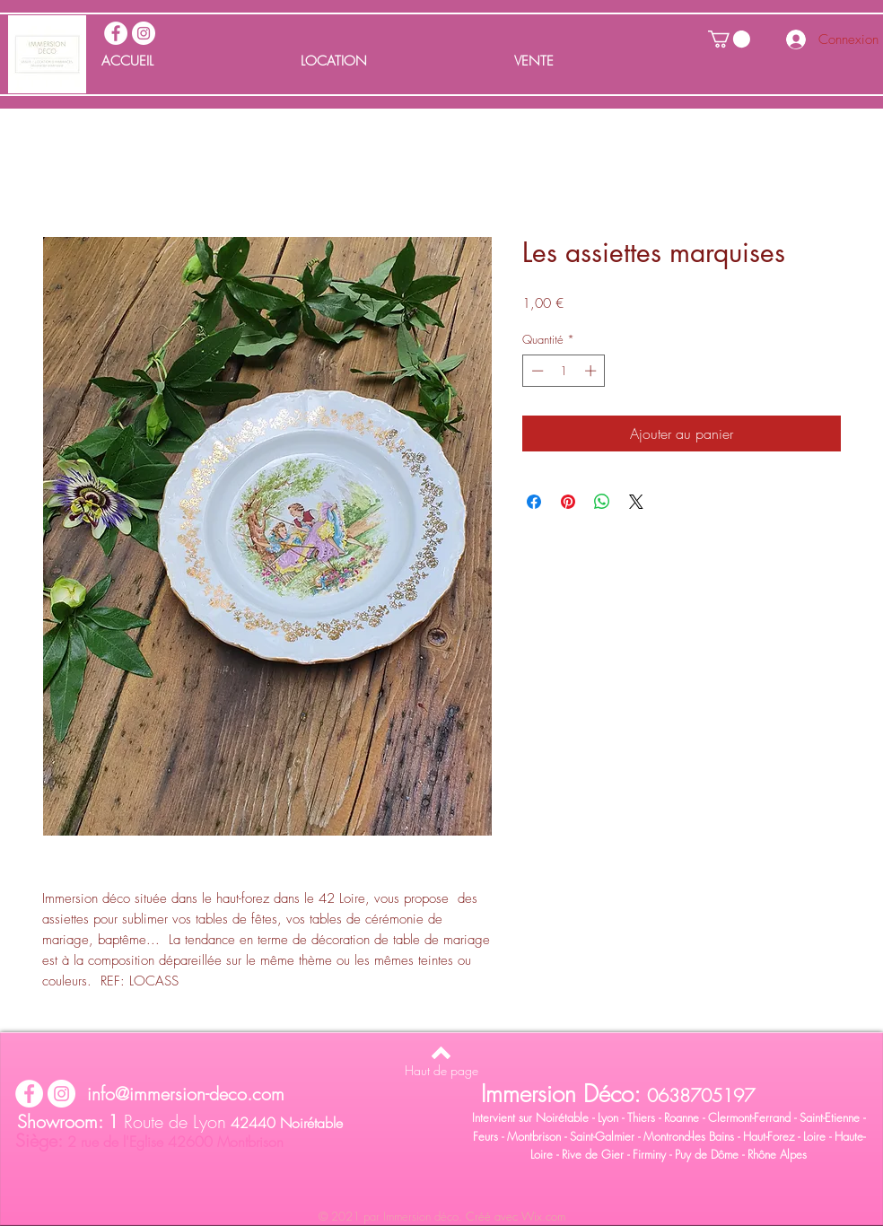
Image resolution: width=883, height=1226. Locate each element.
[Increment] (592, 370)
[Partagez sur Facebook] (534, 501)
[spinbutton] (563, 370)
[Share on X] (636, 501)
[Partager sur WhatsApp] (602, 501)
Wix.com (543, 1216)
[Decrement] (535, 370)
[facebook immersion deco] (115, 33)
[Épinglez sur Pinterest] (568, 501)
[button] (729, 39)
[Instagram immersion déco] (143, 33)
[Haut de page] (441, 1071)
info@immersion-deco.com (185, 1094)
